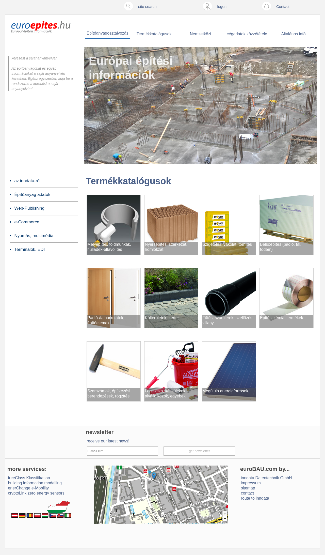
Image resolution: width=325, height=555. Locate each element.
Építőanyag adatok (32, 194)
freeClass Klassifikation (29, 478)
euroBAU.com (259, 469)
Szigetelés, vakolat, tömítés (227, 244)
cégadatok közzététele (247, 34)
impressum (251, 483)
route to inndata (255, 498)
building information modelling (35, 483)
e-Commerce (26, 222)
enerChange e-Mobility (28, 488)
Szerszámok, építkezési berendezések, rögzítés (108, 393)
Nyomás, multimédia (33, 235)
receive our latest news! (108, 441)
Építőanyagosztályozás (107, 33)
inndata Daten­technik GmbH (266, 478)
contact (247, 493)
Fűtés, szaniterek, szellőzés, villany (227, 320)
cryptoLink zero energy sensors (36, 493)
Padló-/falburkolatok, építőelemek (105, 320)
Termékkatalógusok (154, 34)
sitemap (248, 488)
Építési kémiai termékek (281, 318)
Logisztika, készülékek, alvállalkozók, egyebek (166, 393)
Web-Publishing (29, 208)
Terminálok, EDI (29, 249)
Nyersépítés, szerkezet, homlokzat (166, 247)
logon (221, 6)
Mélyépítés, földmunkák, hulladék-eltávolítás (109, 247)
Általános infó (293, 34)
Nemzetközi (200, 34)
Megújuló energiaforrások (225, 391)
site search (147, 6)
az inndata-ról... (29, 180)
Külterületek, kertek (162, 318)
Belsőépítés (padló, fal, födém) (280, 247)
